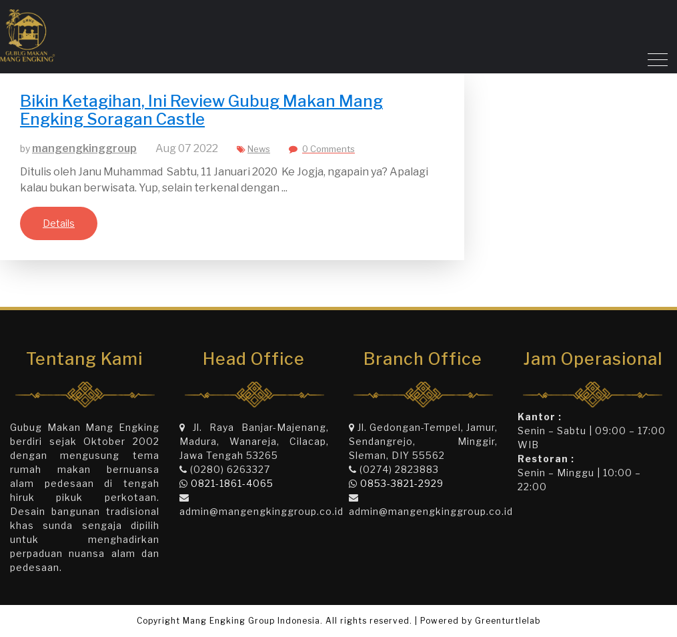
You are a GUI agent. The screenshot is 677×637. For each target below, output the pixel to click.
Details (59, 223)
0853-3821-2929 (402, 483)
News (258, 148)
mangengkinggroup (84, 148)
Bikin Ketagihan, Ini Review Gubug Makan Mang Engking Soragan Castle (201, 109)
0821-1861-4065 (232, 483)
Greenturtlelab (508, 621)
